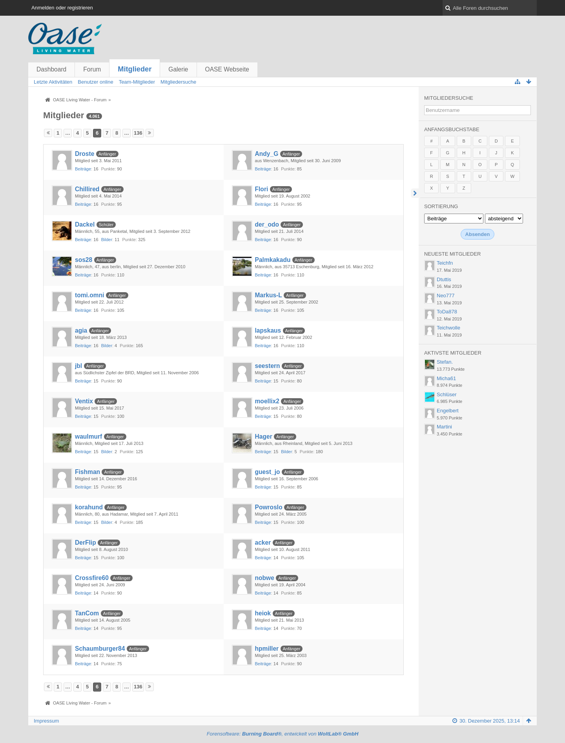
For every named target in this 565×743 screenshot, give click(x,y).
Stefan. (445, 362)
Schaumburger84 (100, 648)
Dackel (85, 224)
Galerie (178, 69)
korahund (89, 507)
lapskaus (268, 330)
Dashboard (51, 69)
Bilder (106, 239)
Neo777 (446, 295)
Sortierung (441, 206)
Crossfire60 (92, 578)
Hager (263, 436)
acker (263, 542)
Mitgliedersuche (448, 98)
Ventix (84, 401)
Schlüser (447, 394)
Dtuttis (444, 279)
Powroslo (268, 507)
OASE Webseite (227, 69)
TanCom (87, 613)
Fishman (87, 471)
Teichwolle (448, 328)
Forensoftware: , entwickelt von (283, 734)
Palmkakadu (273, 259)
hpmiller (267, 648)
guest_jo (267, 471)
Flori (261, 189)
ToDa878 (447, 312)
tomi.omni (89, 295)
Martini (444, 427)
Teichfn (445, 263)
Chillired (87, 189)
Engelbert (448, 411)
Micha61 (446, 378)
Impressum (46, 721)
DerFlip (85, 542)
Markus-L (268, 295)
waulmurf (88, 436)
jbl (78, 365)
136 (138, 133)
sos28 (83, 259)
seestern (267, 365)
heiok (263, 613)
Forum (92, 69)
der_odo (267, 224)
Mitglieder (134, 69)
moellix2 (267, 401)
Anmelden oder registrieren (62, 8)
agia (81, 330)
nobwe (264, 578)
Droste (84, 153)
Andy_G (267, 153)
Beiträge (83, 169)
